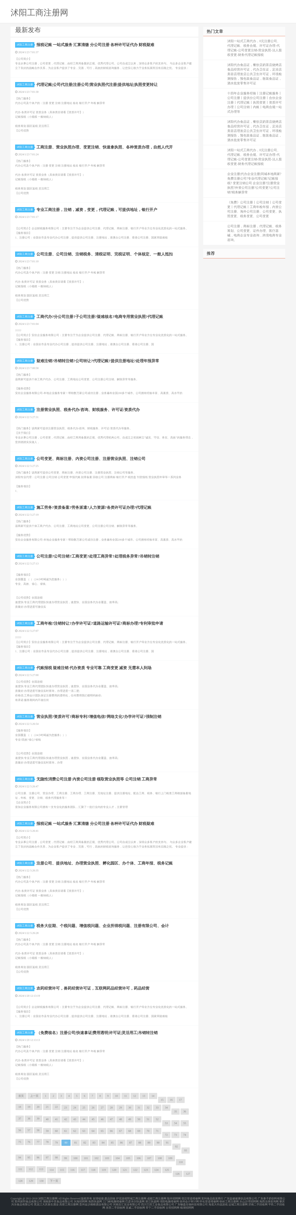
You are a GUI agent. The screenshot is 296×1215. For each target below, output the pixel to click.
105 (128, 1158)
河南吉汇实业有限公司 (126, 1204)
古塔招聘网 (172, 1206)
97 (47, 1157)
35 (175, 1111)
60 (56, 1131)
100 (75, 1158)
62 (74, 1131)
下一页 (54, 1180)
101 (86, 1158)
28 (111, 1107)
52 (157, 1119)
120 (114, 1169)
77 (38, 1142)
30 (129, 1107)
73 (175, 1134)
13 (144, 1095)
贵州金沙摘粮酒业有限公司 (95, 1204)
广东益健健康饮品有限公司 (240, 1198)
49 (129, 1119)
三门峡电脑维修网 (114, 1201)
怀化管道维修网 (209, 1201)
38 (28, 1118)
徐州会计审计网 (189, 1201)
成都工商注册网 (156, 1198)
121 (125, 1169)
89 (149, 1142)
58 (38, 1130)
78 (47, 1142)
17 (180, 1099)
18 (19, 1106)
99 (65, 1158)
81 (75, 1142)
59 (47, 1131)
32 (148, 1107)
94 (19, 1157)
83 (94, 1142)
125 (167, 1169)
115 (62, 1169)
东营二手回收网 (115, 1206)
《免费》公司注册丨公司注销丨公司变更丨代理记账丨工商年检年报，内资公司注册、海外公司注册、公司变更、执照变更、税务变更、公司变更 (254, 209)
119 (104, 1169)
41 (56, 1119)
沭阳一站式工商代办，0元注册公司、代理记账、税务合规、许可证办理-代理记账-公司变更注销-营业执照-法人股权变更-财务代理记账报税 (254, 48)
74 (184, 1134)
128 (20, 1180)
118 (93, 1169)
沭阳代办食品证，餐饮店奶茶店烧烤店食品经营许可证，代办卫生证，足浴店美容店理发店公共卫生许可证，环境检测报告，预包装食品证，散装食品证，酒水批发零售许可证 (254, 74)
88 (139, 1142)
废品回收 (109, 1198)
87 (130, 1142)
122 (135, 1169)
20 (38, 1106)
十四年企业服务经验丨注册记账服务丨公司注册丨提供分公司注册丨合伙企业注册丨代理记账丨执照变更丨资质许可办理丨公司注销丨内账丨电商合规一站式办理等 (254, 102)
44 (83, 1119)
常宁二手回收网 (155, 1206)
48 (120, 1119)
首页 (21, 1095)
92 (176, 1146)
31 (138, 1107)
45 (93, 1119)
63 (83, 1131)
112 (31, 1169)
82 (84, 1142)
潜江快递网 (152, 1201)
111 (20, 1169)
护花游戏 (121, 1198)
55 (184, 1123)
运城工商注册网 (238, 1204)
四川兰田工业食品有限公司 (157, 1204)
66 (111, 1131)
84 (103, 1142)
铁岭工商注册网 (229, 1201)
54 (175, 1123)
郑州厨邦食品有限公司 (28, 1201)
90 (158, 1142)
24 (74, 1107)
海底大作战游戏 (218, 1204)
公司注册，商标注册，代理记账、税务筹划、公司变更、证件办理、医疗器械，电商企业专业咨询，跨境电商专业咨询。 (254, 233)
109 (170, 1158)
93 (185, 1150)
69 (138, 1131)
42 (65, 1119)
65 (102, 1131)
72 (166, 1134)
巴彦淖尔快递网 (135, 1201)
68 (129, 1131)
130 (41, 1180)
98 (56, 1157)
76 (28, 1142)
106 (139, 1158)
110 (181, 1162)
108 (160, 1158)
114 (51, 1169)
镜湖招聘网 (187, 1206)
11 (125, 1095)
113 (41, 1169)
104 (117, 1158)
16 (171, 1099)
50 (138, 1119)
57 (28, 1130)
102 (96, 1158)
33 (157, 1107)
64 (93, 1131)
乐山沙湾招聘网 (249, 1201)
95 (28, 1157)
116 (72, 1169)
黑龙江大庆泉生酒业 (46, 1204)
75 (19, 1142)
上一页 (34, 1095)
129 (31, 1180)
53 (166, 1123)
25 (83, 1107)
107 (149, 1158)
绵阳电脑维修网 (169, 1201)
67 (120, 1131)
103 (107, 1158)
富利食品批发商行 (212, 1198)
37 (19, 1118)
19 (28, 1106)
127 (188, 1173)
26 (93, 1107)
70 (148, 1131)
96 (38, 1157)
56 (19, 1130)
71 (157, 1131)
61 (65, 1131)
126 (177, 1173)
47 (111, 1119)
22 (56, 1106)
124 (156, 1169)
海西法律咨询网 (269, 1201)
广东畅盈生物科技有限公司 (191, 1204)
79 (56, 1142)
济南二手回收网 (258, 1204)
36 (184, 1111)
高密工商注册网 (69, 1204)
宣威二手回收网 (135, 1206)
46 (102, 1119)
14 (153, 1095)
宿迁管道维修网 (191, 1198)
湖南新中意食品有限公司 (58, 1201)
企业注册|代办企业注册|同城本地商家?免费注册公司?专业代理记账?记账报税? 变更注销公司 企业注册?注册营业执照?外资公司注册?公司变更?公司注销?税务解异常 (254, 183)
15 (162, 1099)
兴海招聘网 (81, 1201)
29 (120, 1107)
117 (83, 1169)
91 (167, 1142)
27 (102, 1107)
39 (38, 1118)
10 (116, 1095)
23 (65, 1107)
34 (166, 1107)
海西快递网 (95, 1201)
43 (74, 1119)
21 (47, 1106)
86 (121, 1142)
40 (47, 1119)
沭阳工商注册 (25, 44)
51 (148, 1119)
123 (146, 1169)
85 (112, 1142)
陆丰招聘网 (174, 1198)
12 (134, 1095)
